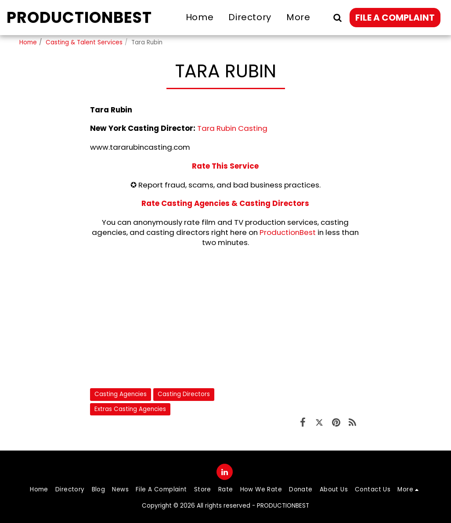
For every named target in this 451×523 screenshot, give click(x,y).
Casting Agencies (120, 394)
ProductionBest (288, 232)
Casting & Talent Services (84, 42)
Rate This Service (225, 166)
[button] (337, 17)
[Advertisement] (225, 317)
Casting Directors (184, 394)
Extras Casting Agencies (130, 409)
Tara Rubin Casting (232, 128)
